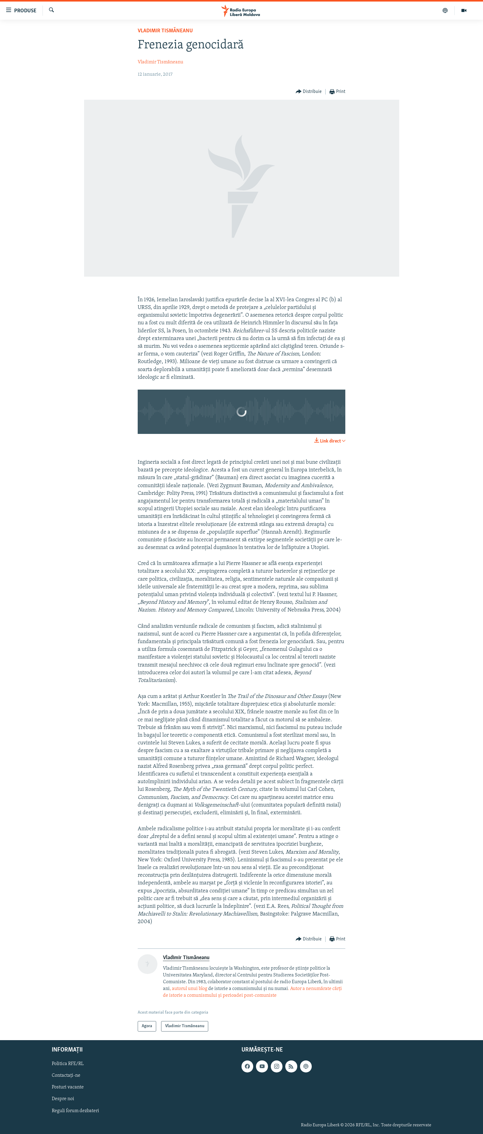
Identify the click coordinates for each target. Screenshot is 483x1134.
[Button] (309, 92)
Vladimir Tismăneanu (165, 31)
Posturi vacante (68, 1087)
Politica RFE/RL (68, 1064)
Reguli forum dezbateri (75, 1110)
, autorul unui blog (188, 988)
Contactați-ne (66, 1075)
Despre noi (63, 1099)
